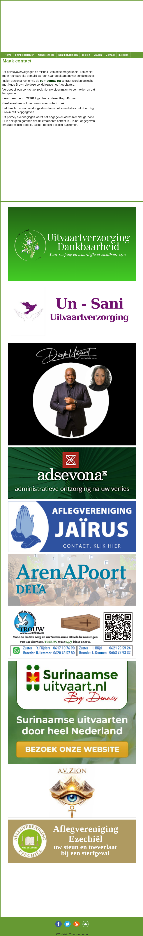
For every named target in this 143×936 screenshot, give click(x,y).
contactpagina (50, 80)
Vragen (98, 54)
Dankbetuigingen (68, 54)
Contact (110, 54)
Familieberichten (24, 54)
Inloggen (123, 54)
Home (8, 54)
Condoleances (46, 54)
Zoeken (86, 54)
